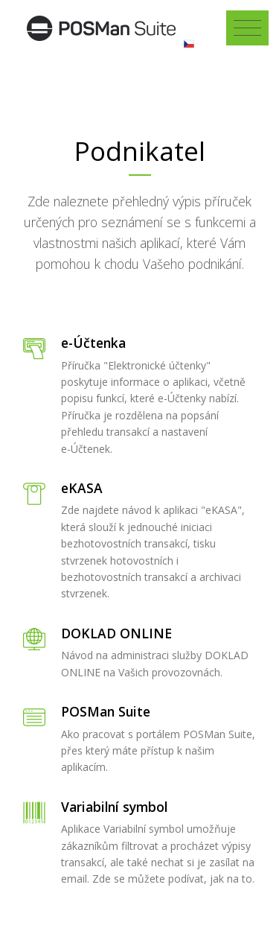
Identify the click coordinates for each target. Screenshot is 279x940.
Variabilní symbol (114, 807)
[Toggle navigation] (247, 27)
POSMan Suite (105, 711)
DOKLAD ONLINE (116, 633)
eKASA (82, 488)
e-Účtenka (93, 343)
